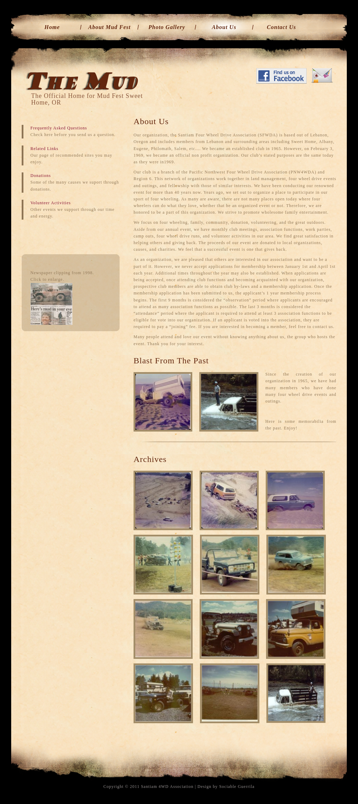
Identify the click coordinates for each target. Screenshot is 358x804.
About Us (224, 27)
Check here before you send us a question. (73, 134)
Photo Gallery (167, 27)
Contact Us (281, 27)
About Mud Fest (109, 27)
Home (52, 27)
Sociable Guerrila (237, 786)
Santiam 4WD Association (167, 786)
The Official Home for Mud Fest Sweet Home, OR (87, 99)
